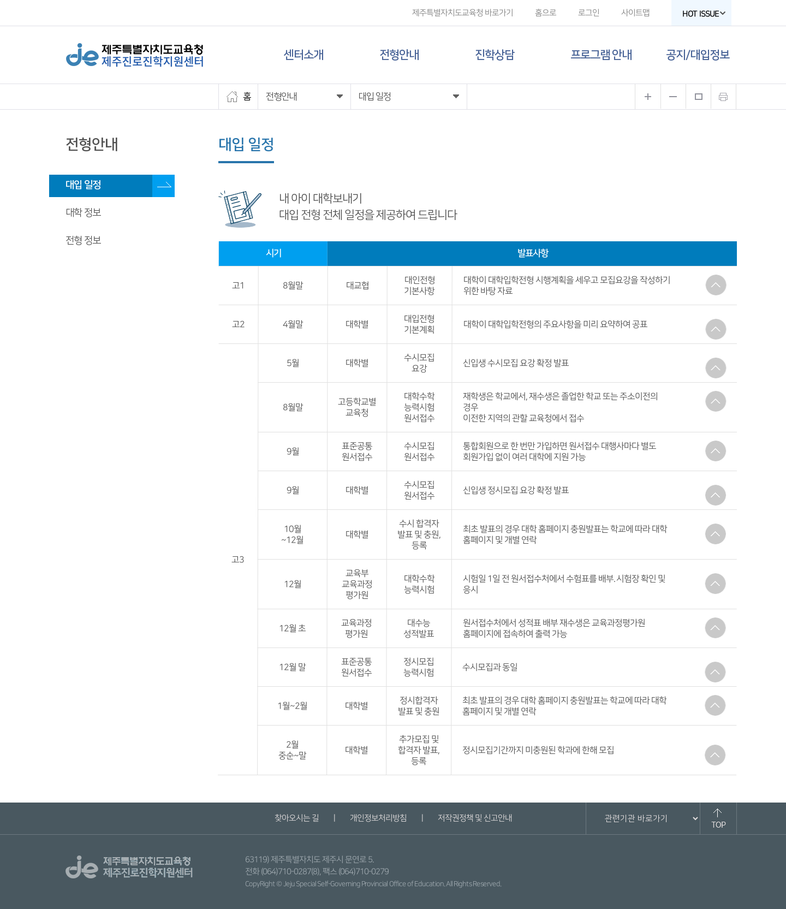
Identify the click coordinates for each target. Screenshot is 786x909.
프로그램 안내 (601, 55)
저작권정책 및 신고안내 (474, 818)
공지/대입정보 (697, 55)
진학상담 (494, 55)
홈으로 (545, 12)
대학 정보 (83, 212)
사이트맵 (635, 12)
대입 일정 (83, 185)
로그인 (588, 12)
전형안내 (399, 55)
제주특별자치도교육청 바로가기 (462, 12)
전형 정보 (83, 240)
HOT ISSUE (704, 14)
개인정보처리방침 (377, 818)
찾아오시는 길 (296, 818)
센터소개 (303, 55)
